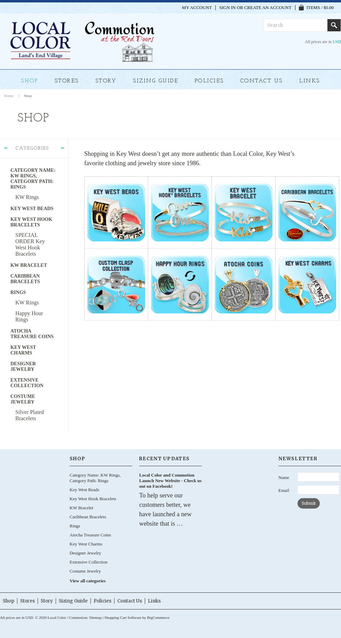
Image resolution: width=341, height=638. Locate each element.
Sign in (227, 7)
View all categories (87, 580)
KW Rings (27, 197)
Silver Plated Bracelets (29, 415)
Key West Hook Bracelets (31, 222)
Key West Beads (31, 208)
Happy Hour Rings (29, 316)
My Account (197, 7)
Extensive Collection (26, 382)
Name (283, 477)
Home (9, 96)
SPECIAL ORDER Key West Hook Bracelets (30, 244)
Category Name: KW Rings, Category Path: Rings (33, 179)
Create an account (268, 7)
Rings (18, 292)
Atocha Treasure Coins (32, 333)
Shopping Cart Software (122, 617)
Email (283, 490)
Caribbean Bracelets (25, 278)
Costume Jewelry (22, 399)
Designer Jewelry (23, 366)
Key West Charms (23, 350)
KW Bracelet (28, 265)
